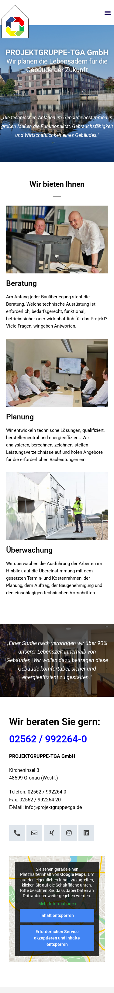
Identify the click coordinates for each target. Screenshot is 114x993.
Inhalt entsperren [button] (57, 915)
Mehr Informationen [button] (57, 903)
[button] (107, 13)
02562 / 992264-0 (48, 739)
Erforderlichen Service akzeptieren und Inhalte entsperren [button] (57, 938)
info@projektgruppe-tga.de (53, 807)
